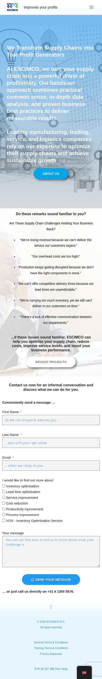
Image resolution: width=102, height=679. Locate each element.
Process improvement (22, 515)
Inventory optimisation (22, 486)
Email (7, 457)
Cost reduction (17, 503)
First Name (11, 412)
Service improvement (22, 497)
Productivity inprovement (24, 509)
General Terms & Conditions (51, 642)
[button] (51, 607)
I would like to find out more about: (28, 480)
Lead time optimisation (23, 492)
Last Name (11, 435)
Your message (13, 533)
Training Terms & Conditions (51, 648)
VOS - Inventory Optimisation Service (34, 520)
